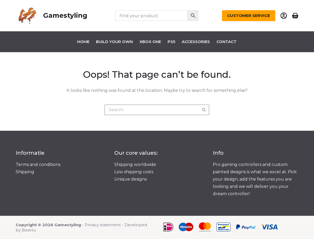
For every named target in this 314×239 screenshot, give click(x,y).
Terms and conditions (38, 164)
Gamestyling (65, 15)
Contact (226, 41)
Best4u (29, 230)
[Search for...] (152, 110)
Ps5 (171, 41)
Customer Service (248, 15)
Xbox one (150, 41)
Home (83, 41)
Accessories (196, 41)
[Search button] (204, 110)
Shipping (25, 171)
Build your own (114, 41)
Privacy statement (103, 224)
